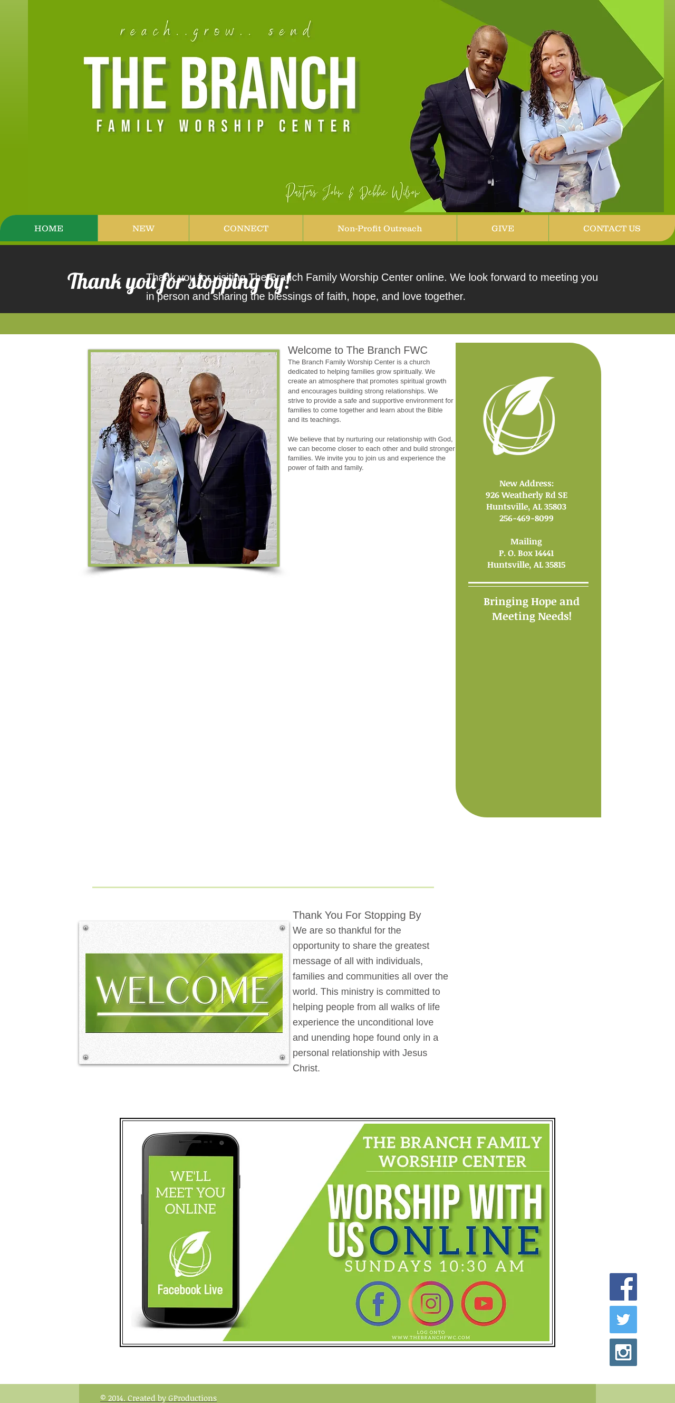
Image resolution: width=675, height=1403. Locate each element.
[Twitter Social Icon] (623, 1319)
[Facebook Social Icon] (623, 1287)
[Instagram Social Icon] (623, 1352)
